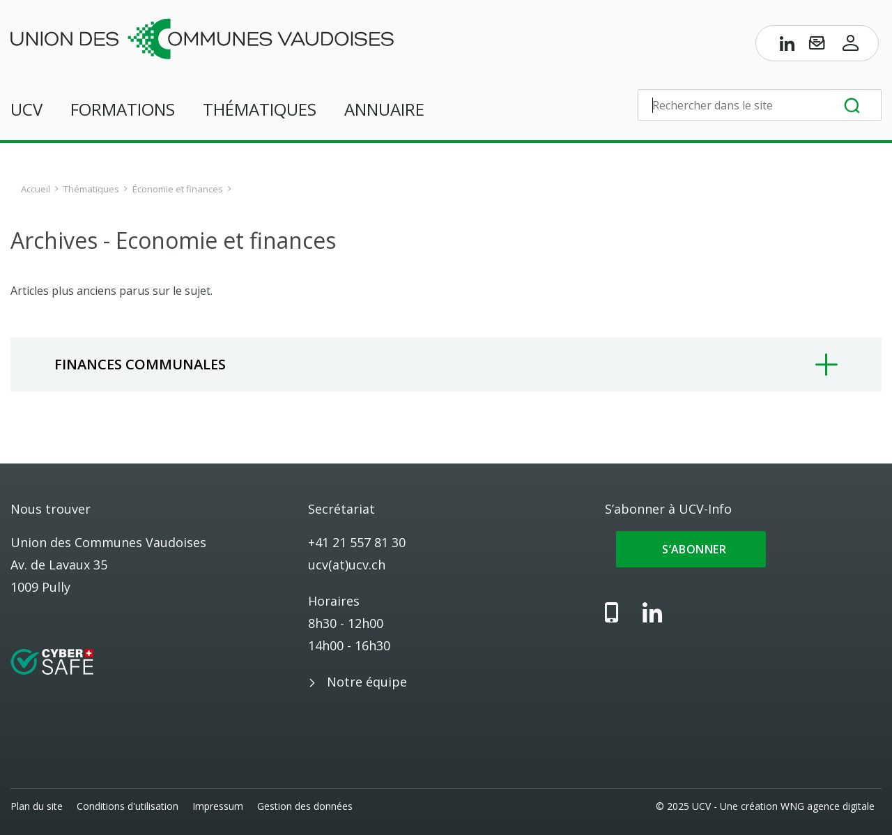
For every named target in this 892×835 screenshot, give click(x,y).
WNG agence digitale (827, 806)
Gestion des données (305, 806)
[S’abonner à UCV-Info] (816, 46)
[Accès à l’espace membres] (851, 46)
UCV (26, 109)
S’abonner (690, 549)
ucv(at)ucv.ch (346, 564)
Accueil (35, 189)
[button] (446, 364)
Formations (122, 109)
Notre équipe (367, 681)
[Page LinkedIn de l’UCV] (787, 46)
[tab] (446, 364)
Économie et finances (177, 189)
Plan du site (36, 806)
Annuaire (384, 109)
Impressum (217, 806)
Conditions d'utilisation (127, 806)
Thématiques (259, 109)
